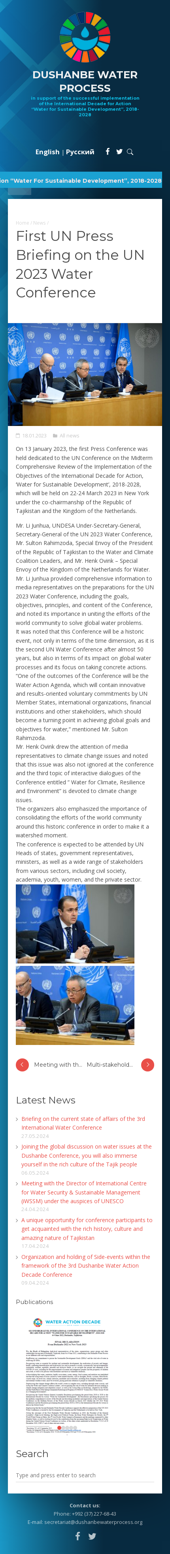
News (39, 223)
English (48, 151)
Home (22, 223)
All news (69, 435)
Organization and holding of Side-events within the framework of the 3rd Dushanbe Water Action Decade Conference (85, 1265)
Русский (80, 151)
